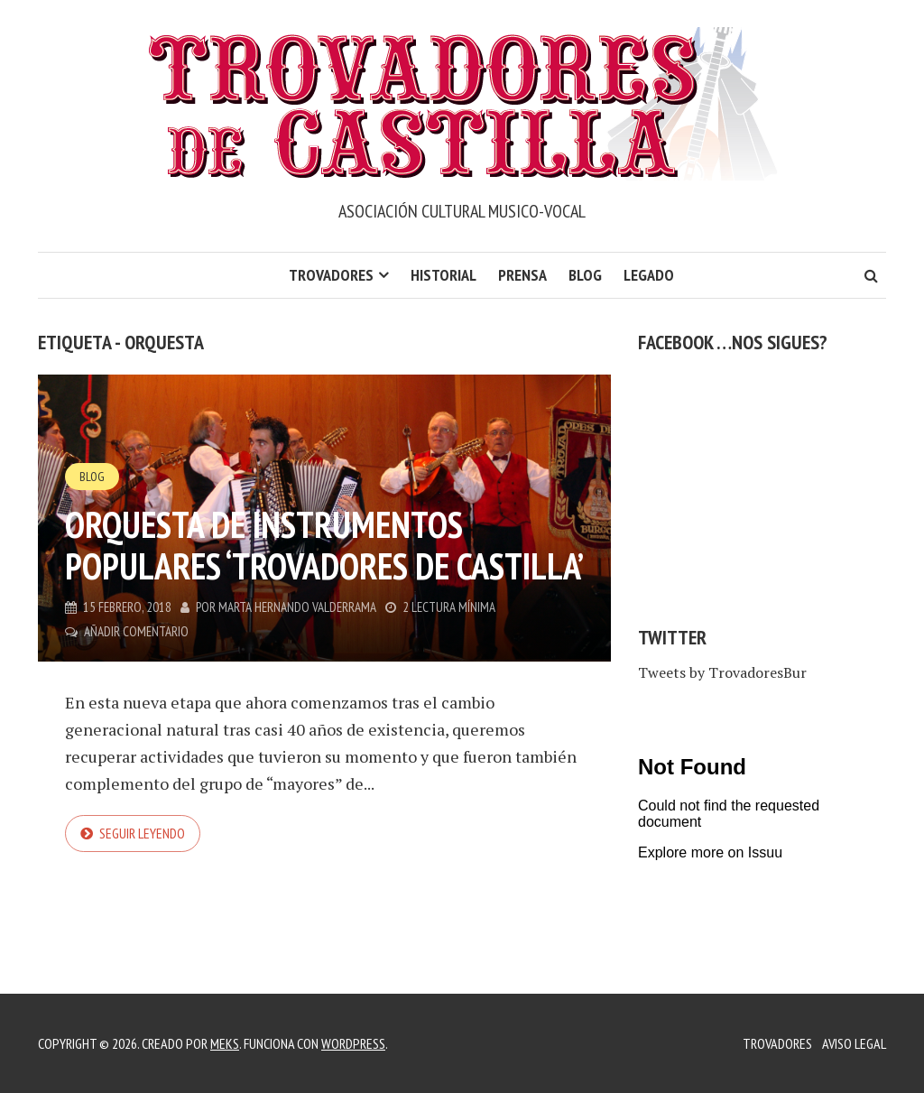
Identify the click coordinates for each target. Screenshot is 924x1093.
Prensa (522, 274)
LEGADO (649, 274)
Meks (224, 1043)
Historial (443, 274)
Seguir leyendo (142, 833)
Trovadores (331, 274)
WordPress (353, 1043)
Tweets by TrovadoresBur (722, 672)
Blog (585, 274)
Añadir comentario (136, 631)
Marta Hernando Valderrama (297, 607)
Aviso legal (854, 1043)
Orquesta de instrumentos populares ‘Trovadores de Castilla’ (324, 545)
